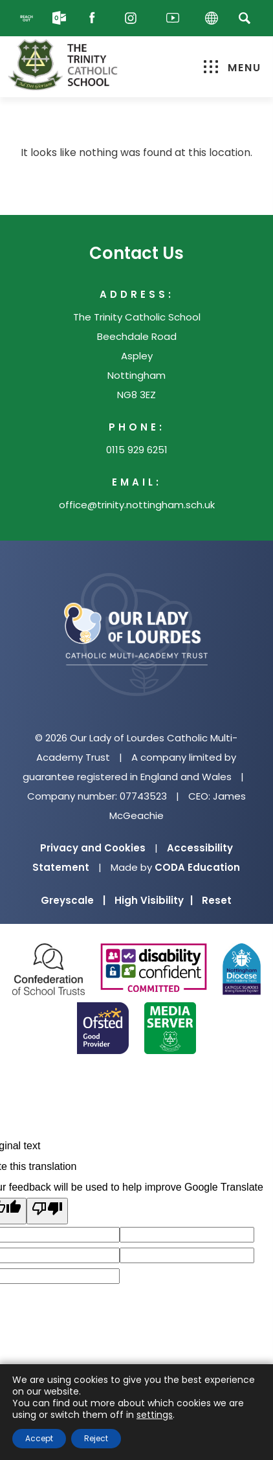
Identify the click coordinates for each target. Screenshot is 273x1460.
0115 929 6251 (137, 449)
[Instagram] (134, 18)
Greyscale (73, 900)
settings (154, 1415)
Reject (96, 1438)
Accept (39, 1438)
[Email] (59, 18)
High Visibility (154, 900)
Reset (217, 900)
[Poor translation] (47, 1211)
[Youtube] (172, 18)
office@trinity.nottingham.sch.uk (137, 504)
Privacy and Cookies (93, 848)
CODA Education (197, 867)
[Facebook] (95, 18)
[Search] (244, 17)
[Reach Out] (26, 18)
